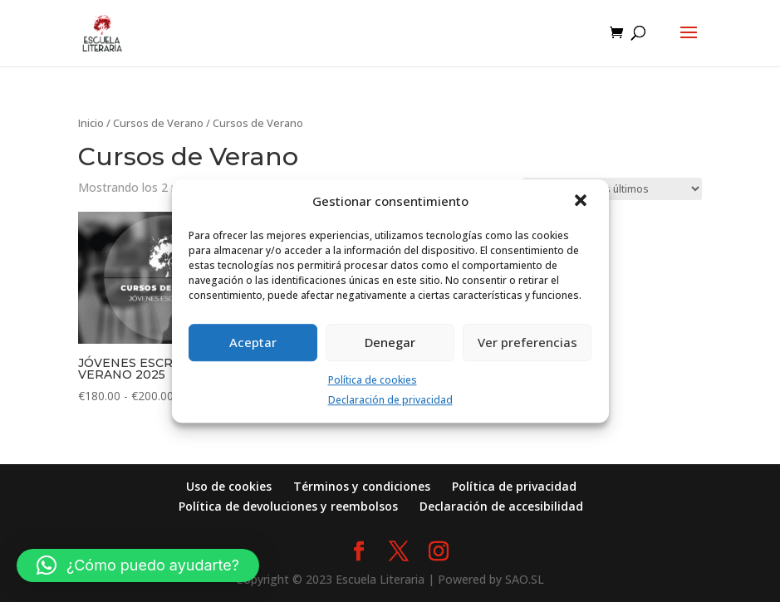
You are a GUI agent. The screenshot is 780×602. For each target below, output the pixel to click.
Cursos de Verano (158, 122)
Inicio (91, 122)
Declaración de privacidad (390, 401)
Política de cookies (372, 380)
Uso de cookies (229, 486)
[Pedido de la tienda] (612, 189)
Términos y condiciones (361, 486)
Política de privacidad (514, 486)
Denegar (390, 342)
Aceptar (253, 342)
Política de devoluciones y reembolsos (288, 506)
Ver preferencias (527, 342)
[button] (582, 202)
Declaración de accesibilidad (501, 506)
